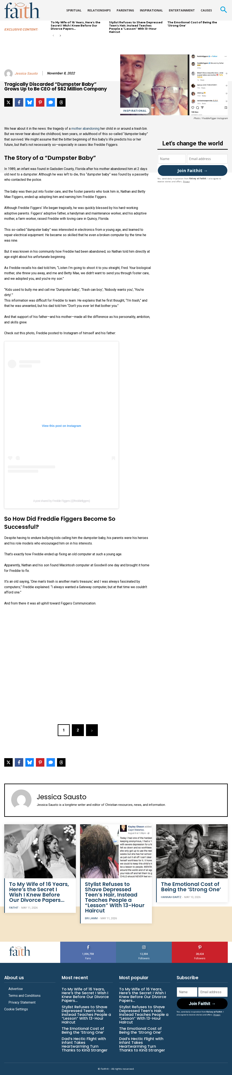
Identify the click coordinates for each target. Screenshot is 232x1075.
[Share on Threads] (61, 102)
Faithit (13, 907)
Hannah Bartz (171, 897)
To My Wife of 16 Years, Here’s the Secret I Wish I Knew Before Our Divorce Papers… (75, 25)
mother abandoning (85, 129)
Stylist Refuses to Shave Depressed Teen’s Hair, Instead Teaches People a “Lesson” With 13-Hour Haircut (135, 27)
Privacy (186, 181)
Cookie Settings (16, 1009)
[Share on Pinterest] (40, 102)
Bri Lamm (91, 918)
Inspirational (135, 111)
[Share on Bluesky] (29, 102)
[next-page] (60, 36)
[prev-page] (53, 36)
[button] (223, 10)
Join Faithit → (192, 170)
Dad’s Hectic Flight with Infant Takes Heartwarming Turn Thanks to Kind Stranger (85, 1044)
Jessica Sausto (26, 73)
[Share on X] (8, 102)
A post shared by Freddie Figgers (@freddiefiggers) (61, 501)
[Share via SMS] (50, 102)
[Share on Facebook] (19, 102)
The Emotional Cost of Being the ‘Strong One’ (192, 24)
